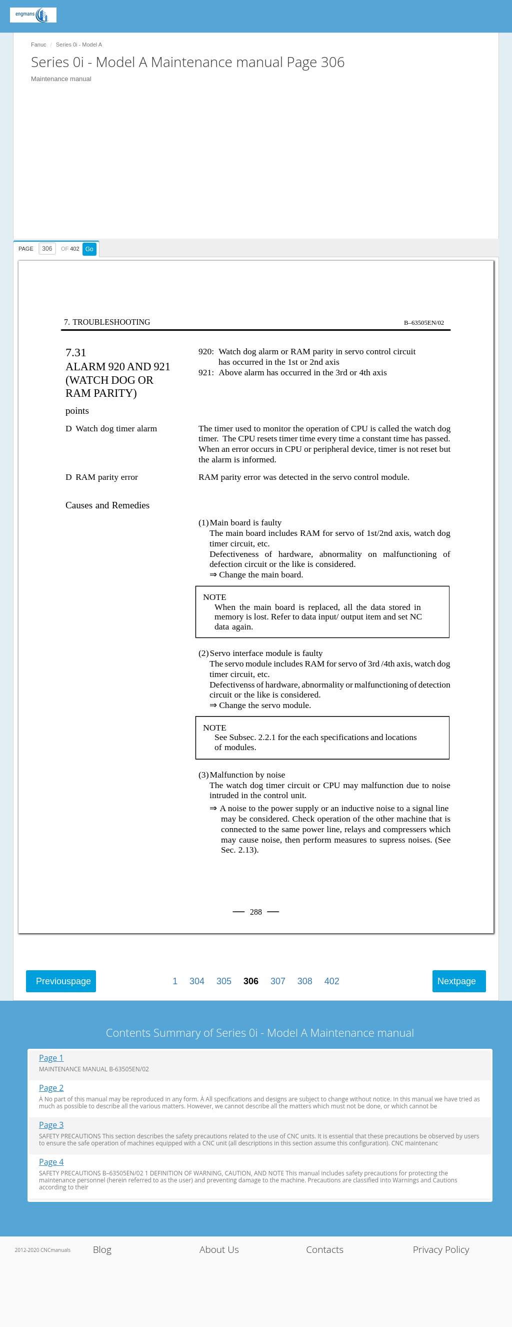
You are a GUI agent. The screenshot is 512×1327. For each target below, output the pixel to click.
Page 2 (51, 1088)
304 (197, 981)
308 (305, 981)
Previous (63, 981)
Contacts (325, 1249)
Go (90, 249)
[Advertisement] (261, 169)
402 (332, 981)
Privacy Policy (441, 1249)
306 (251, 981)
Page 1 (51, 1058)
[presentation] (57, 247)
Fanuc (38, 45)
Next (457, 981)
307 (278, 981)
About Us (219, 1249)
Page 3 (51, 1125)
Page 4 (51, 1162)
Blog (102, 1249)
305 (224, 981)
